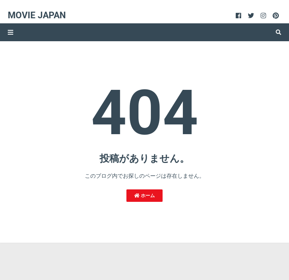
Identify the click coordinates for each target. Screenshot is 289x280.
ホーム (144, 195)
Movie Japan (37, 15)
